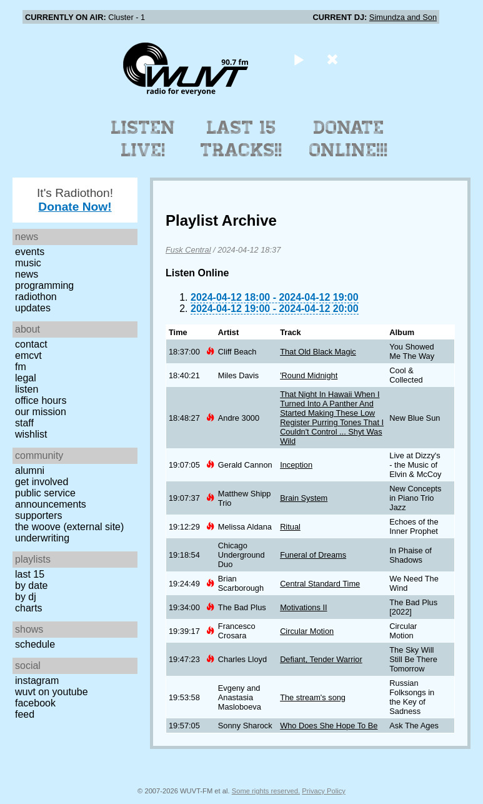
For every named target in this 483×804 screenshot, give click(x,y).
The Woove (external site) (69, 526)
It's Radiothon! (75, 199)
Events (29, 251)
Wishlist (31, 434)
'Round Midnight (308, 375)
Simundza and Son (403, 17)
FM (20, 366)
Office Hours (40, 400)
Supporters (38, 515)
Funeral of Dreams (313, 555)
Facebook (35, 703)
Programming (44, 285)
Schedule (35, 644)
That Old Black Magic (318, 351)
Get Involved (41, 481)
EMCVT (28, 355)
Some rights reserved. (266, 791)
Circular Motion (307, 631)
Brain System (303, 498)
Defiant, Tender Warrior (321, 659)
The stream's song (313, 697)
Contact (31, 344)
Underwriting (42, 538)
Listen (26, 389)
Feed (24, 714)
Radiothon (36, 296)
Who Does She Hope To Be (328, 725)
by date (31, 585)
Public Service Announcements (50, 499)
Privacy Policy (324, 791)
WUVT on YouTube (51, 691)
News (26, 274)
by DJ (25, 596)
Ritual (290, 526)
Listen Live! (143, 138)
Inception (296, 465)
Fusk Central (188, 249)
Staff (24, 423)
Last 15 (29, 574)
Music (28, 263)
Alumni (29, 470)
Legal (25, 378)
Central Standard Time (320, 583)
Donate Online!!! (348, 138)
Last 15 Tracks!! (241, 138)
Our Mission (40, 411)
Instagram (37, 680)
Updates (33, 308)
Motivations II (303, 607)
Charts (28, 608)
